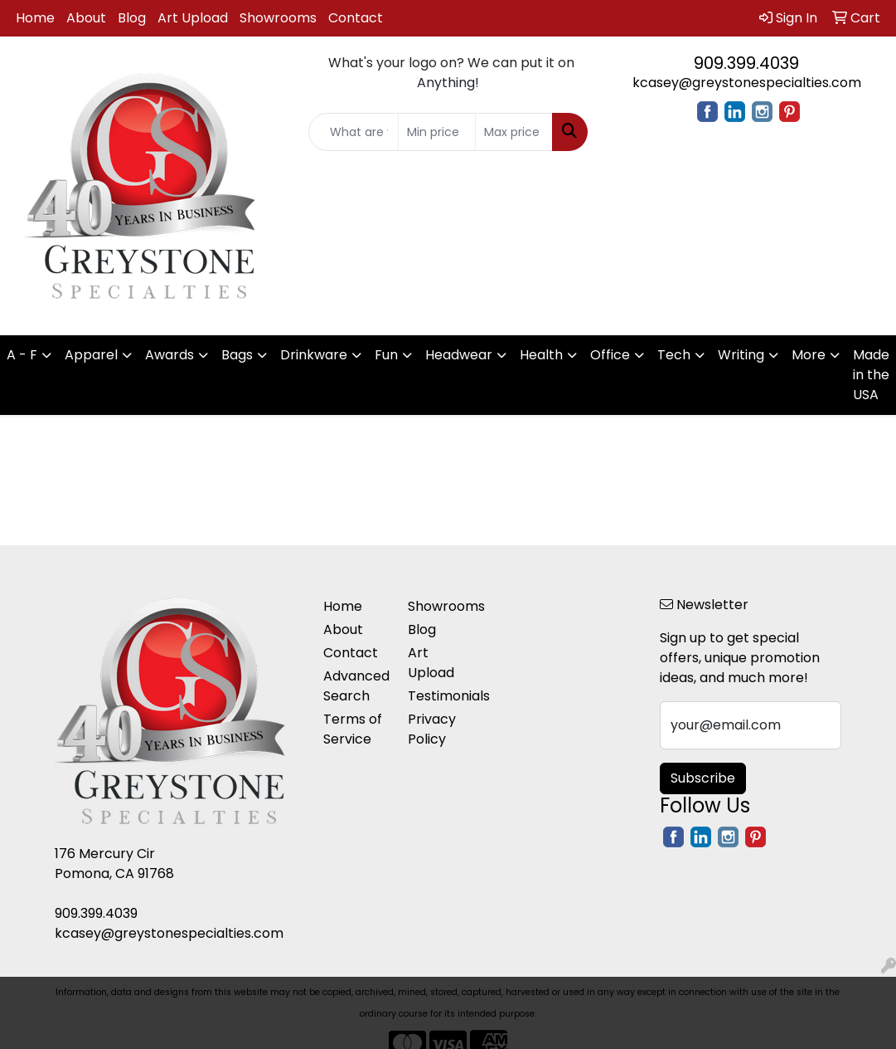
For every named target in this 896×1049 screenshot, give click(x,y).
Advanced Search (355, 685)
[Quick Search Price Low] (437, 132)
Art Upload (192, 17)
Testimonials (440, 695)
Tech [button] (673, 354)
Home (35, 17)
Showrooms (278, 17)
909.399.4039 (746, 63)
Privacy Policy (432, 729)
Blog (132, 17)
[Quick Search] (353, 132)
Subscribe (703, 778)
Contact (355, 17)
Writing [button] (741, 354)
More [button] (809, 354)
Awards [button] (169, 354)
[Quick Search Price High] (514, 132)
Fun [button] (386, 354)
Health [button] (541, 354)
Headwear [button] (458, 354)
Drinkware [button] (313, 354)
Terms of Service (352, 729)
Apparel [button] (91, 354)
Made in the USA (871, 374)
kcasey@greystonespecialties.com (746, 82)
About (86, 17)
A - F (22, 354)
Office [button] (610, 354)
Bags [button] (237, 354)
